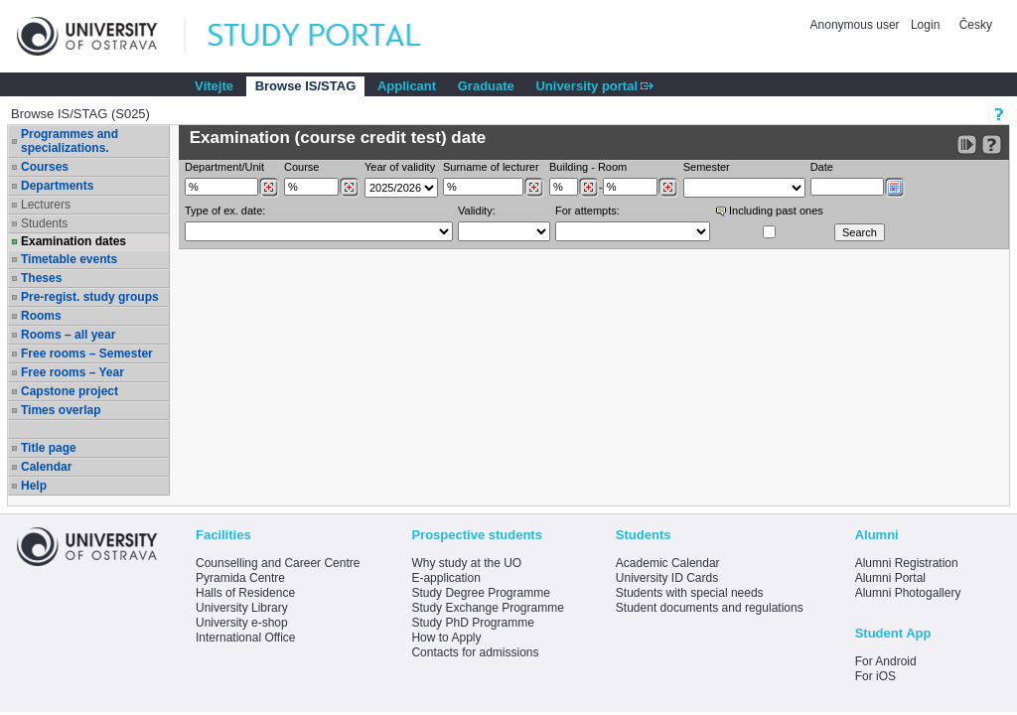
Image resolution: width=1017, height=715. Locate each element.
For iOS (875, 676)
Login (925, 25)
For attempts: (587, 210)
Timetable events (69, 259)
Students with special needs (690, 593)
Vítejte (214, 85)
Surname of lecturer (491, 167)
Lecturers (46, 205)
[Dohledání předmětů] (349, 188)
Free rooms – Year (72, 372)
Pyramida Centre (240, 578)
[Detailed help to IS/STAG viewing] (991, 144)
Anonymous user (856, 25)
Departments (57, 186)
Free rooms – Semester (87, 353)
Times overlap (60, 410)
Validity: (477, 210)
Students (44, 223)
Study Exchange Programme (487, 608)
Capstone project (69, 391)
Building (568, 167)
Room (612, 167)
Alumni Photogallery (908, 593)
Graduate (486, 85)
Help (34, 486)
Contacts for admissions (474, 652)
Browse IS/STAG (306, 85)
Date (821, 167)
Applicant (406, 85)
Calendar (46, 467)
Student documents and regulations (709, 608)
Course (301, 167)
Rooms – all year (68, 335)
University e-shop (242, 623)
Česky (975, 25)
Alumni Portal (890, 578)
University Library (242, 608)
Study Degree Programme (480, 593)
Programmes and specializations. (69, 141)
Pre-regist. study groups (90, 297)
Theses (41, 278)
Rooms (41, 316)
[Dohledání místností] (667, 188)
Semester (706, 167)
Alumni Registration (906, 563)
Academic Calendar (668, 563)
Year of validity (399, 167)
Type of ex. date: (225, 210)
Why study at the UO (466, 563)
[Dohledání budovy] (588, 188)
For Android (886, 661)
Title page (48, 448)
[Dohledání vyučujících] (533, 188)
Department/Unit (224, 167)
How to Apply (446, 637)
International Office (246, 637)
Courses (45, 167)
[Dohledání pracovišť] (268, 188)
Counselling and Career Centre (278, 563)
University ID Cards (667, 578)
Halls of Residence (245, 593)
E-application (445, 578)
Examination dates (73, 241)
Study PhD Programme (472, 623)
